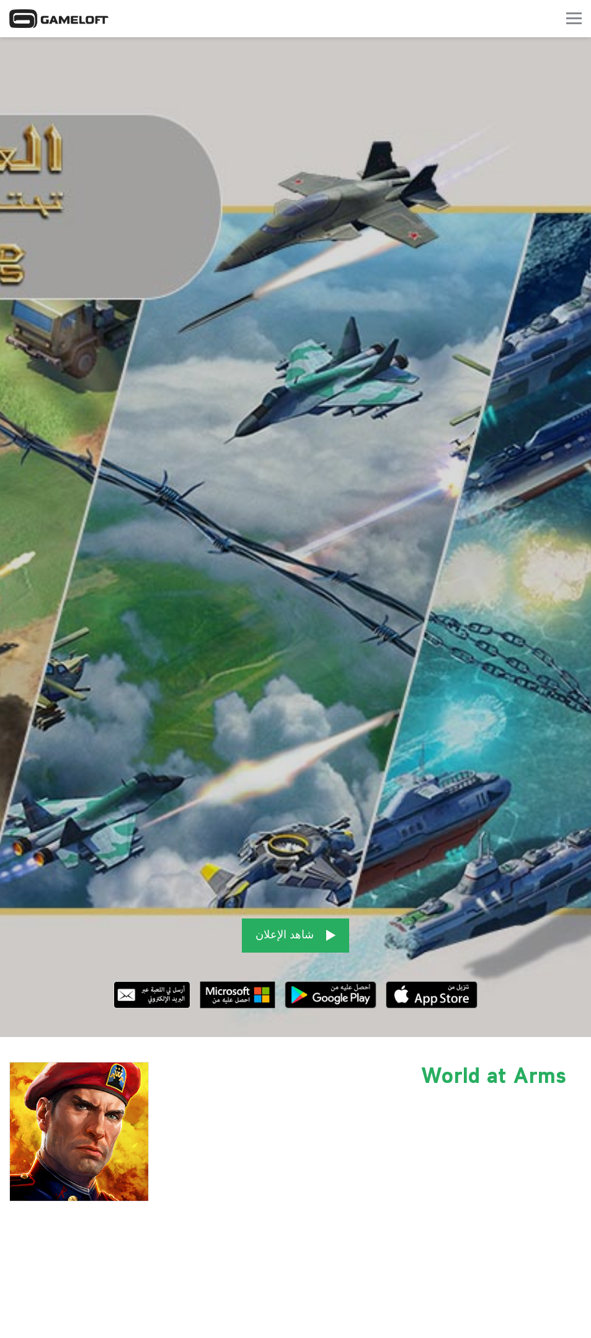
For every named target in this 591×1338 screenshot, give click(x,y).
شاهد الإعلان (295, 928)
